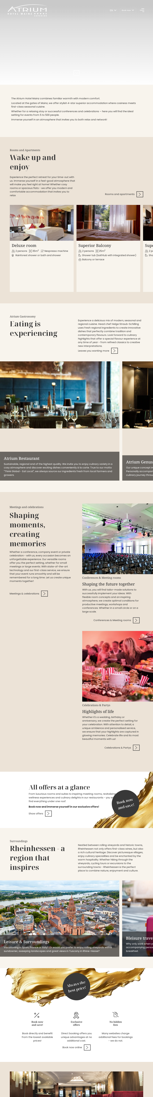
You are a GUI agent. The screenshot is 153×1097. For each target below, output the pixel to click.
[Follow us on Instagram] (132, 1089)
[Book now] (128, 10)
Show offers (40, 751)
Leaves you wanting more (98, 339)
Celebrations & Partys (122, 685)
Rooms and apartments (124, 194)
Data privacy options (47, 1088)
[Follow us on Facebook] (125, 1089)
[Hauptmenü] (142, 10)
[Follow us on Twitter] (139, 1089)
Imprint (14, 1088)
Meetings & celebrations (29, 531)
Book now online (76, 985)
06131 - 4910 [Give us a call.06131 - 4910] (64, 1066)
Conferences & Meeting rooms (116, 558)
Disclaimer (26, 1088)
